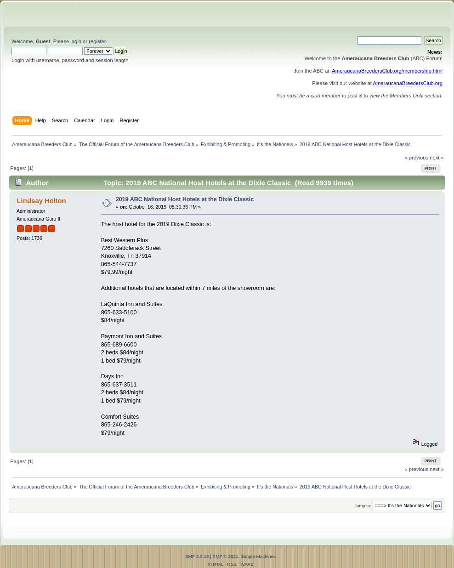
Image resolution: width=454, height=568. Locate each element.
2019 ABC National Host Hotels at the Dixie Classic (185, 199)
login (75, 41)
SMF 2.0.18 (197, 556)
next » (437, 157)
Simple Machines (258, 556)
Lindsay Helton (41, 200)
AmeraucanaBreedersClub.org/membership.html (387, 71)
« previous (416, 157)
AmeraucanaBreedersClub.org (408, 83)
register (97, 41)
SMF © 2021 (225, 556)
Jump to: (362, 505)
